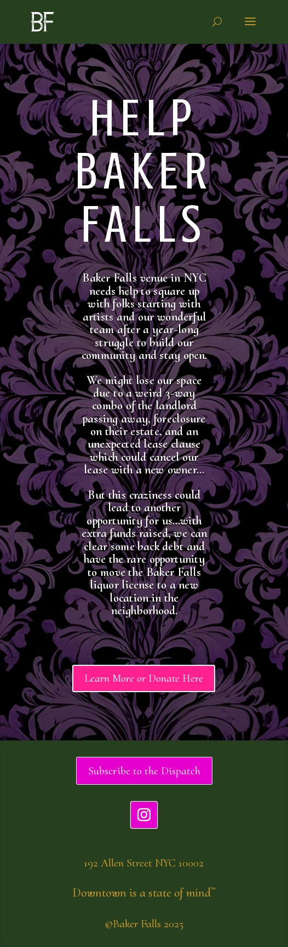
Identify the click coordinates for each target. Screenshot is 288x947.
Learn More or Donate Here (143, 678)
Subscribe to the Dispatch (144, 771)
